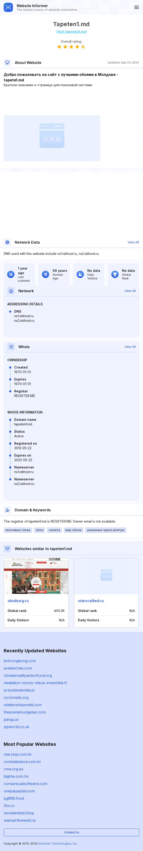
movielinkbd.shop (19, 813)
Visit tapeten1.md (71, 31)
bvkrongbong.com (20, 660)
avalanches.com (18, 668)
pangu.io (11, 719)
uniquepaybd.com (19, 791)
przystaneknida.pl (19, 690)
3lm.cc (9, 805)
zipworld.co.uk (16, 726)
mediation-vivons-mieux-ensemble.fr (35, 682)
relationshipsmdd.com (23, 704)
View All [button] (133, 242)
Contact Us (71, 832)
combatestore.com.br (22, 761)
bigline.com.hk (16, 776)
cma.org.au (13, 769)
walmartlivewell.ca (19, 820)
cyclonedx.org (16, 697)
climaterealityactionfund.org (28, 675)
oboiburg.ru (18, 600)
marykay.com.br (18, 754)
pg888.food (14, 798)
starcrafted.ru (91, 600)
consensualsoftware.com (25, 783)
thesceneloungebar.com (25, 712)
